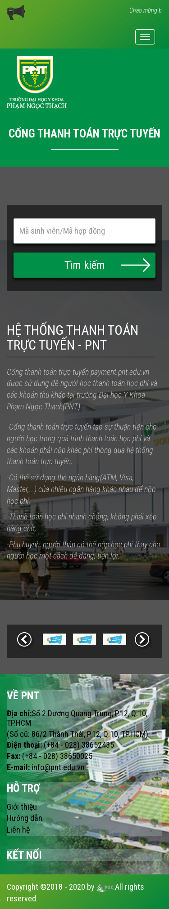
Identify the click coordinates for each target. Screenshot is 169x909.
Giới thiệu (22, 806)
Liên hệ (18, 829)
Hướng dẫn (24, 818)
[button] (84, 265)
